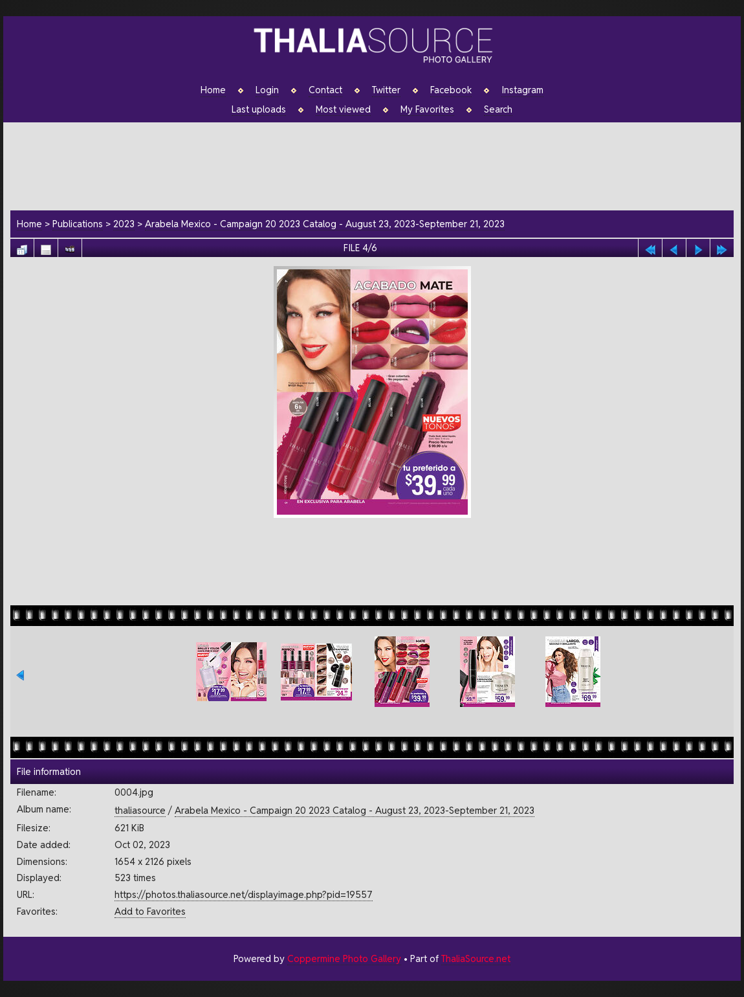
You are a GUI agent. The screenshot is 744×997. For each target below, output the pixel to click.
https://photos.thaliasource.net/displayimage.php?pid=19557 (244, 894)
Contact (325, 90)
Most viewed (343, 109)
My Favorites (427, 109)
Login (267, 90)
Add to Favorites (150, 911)
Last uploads (259, 109)
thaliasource (140, 810)
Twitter (386, 90)
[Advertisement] (378, 164)
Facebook (451, 90)
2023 (124, 224)
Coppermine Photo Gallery (344, 958)
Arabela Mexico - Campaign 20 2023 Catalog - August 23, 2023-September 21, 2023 (325, 224)
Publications (77, 224)
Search (498, 109)
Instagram (522, 90)
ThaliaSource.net (475, 958)
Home (213, 90)
